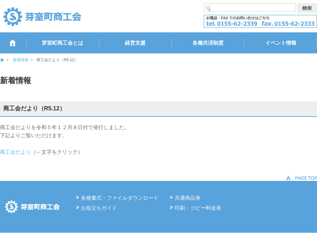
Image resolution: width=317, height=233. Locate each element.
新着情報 (20, 60)
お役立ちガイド (99, 208)
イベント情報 (280, 43)
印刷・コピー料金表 (198, 208)
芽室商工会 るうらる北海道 (42, 16)
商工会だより (15, 152)
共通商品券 (188, 198)
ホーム (6, 60)
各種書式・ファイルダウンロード (119, 198)
